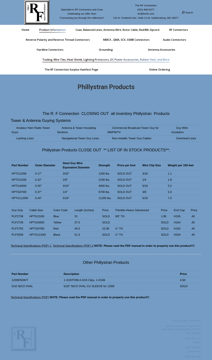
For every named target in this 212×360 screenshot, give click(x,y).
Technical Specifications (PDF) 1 (31, 245)
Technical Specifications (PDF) (30, 297)
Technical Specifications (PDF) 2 (73, 245)
